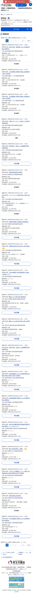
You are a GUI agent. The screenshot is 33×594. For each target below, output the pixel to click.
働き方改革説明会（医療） (16, 448)
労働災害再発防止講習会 (15, 172)
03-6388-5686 (16, 571)
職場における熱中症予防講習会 (17, 297)
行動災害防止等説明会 (15, 495)
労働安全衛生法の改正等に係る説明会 (19, 246)
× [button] (28, 1)
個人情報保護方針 (7, 557)
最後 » (29, 40)
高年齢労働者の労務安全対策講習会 (18, 221)
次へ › (23, 40)
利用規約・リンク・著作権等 (24, 553)
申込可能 (16, 163)
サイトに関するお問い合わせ (9, 553)
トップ (3, 14)
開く (28, 29)
